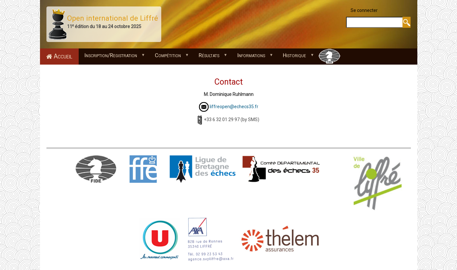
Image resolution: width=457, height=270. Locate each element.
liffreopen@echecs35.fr (234, 106)
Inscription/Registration (112, 57)
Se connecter (364, 10)
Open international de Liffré (112, 18)
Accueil (63, 56)
